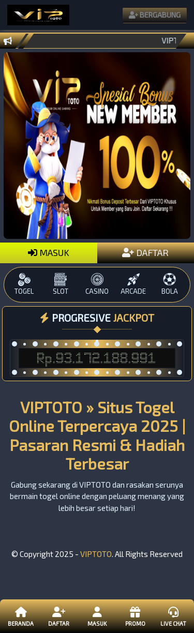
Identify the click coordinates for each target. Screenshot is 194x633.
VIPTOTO (96, 554)
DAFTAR (145, 252)
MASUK (48, 252)
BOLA (170, 284)
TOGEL (24, 284)
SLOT (60, 284)
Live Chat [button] (173, 616)
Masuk (97, 616)
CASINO (97, 284)
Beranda (21, 616)
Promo (135, 616)
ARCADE (133, 284)
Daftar (58, 616)
